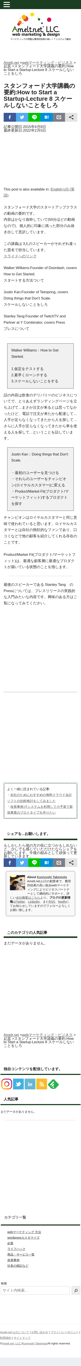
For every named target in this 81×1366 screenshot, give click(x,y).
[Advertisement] (40, 158)
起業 (10, 1243)
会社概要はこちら (28, 897)
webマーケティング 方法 (24, 1232)
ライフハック (16, 1249)
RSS (52, 901)
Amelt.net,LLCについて (14, 1332)
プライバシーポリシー (65, 1332)
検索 (4, 1283)
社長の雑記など (18, 1265)
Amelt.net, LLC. (12, 1343)
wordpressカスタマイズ (23, 1237)
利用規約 (5, 1337)
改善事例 (13, 1260)
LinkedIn (34, 901)
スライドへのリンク (20, 256)
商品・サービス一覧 (21, 1254)
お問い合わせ (39, 1332)
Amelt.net (11, 63)
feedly (62, 901)
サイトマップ (22, 1337)
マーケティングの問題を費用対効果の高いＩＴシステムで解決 (40, 39)
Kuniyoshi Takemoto (52, 877)
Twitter (20, 901)
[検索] (76, 1290)
